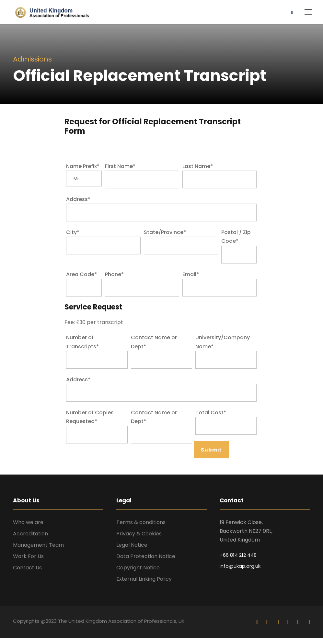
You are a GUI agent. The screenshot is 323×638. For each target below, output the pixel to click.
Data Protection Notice (145, 556)
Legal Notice (131, 545)
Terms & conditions (141, 522)
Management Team (38, 545)
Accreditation (30, 533)
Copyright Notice (138, 567)
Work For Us (28, 556)
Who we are (28, 522)
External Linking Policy (144, 579)
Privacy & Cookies (139, 533)
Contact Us (27, 567)
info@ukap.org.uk (240, 566)
